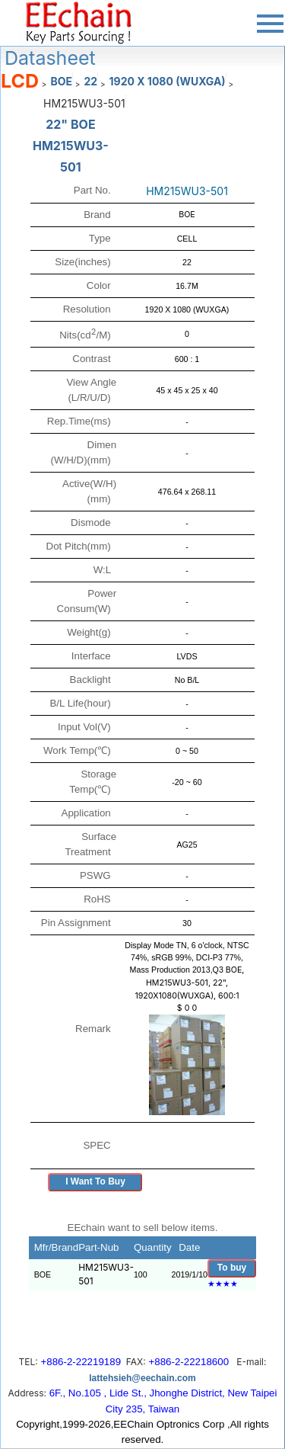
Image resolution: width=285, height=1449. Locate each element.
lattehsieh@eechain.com (142, 1378)
